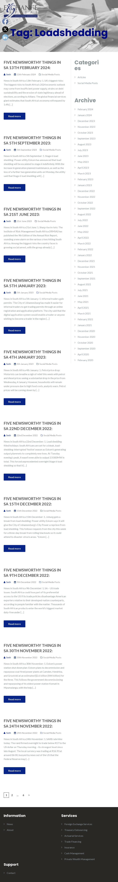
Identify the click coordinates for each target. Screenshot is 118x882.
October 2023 (85, 132)
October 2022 (85, 202)
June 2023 (83, 155)
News (10, 824)
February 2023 (85, 179)
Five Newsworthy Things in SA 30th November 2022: (32, 648)
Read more (14, 116)
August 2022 (84, 214)
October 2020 (85, 342)
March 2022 (84, 243)
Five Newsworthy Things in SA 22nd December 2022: (32, 426)
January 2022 (85, 255)
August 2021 (84, 284)
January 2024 (85, 115)
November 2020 (86, 336)
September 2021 (86, 278)
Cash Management (74, 853)
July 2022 (83, 220)
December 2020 (86, 330)
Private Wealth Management (79, 859)
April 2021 (83, 307)
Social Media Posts (51, 74)
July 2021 (83, 290)
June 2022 (83, 225)
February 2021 (85, 319)
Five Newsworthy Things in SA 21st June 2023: (32, 212)
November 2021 (86, 266)
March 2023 (84, 173)
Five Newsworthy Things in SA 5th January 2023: (32, 283)
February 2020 (85, 360)
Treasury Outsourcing (75, 829)
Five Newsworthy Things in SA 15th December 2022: (32, 501)
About (10, 829)
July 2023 (83, 150)
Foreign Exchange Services (78, 824)
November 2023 (86, 126)
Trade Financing (72, 841)
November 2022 (86, 196)
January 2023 (85, 185)
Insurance (69, 847)
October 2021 (85, 272)
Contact (11, 872)
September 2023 (86, 138)
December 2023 (86, 120)
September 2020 (86, 348)
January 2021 (85, 325)
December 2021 (86, 260)
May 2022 (83, 231)
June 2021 (83, 295)
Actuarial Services (73, 835)
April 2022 (83, 237)
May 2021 (83, 301)
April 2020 (83, 354)
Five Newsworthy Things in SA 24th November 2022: (32, 723)
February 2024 (85, 109)
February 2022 (85, 249)
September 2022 (86, 208)
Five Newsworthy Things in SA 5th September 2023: (32, 140)
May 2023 (83, 161)
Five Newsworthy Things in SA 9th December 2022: (32, 573)
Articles (82, 77)
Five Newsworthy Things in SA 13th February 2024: (32, 65)
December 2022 (86, 190)
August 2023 (84, 144)
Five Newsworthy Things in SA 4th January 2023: (32, 354)
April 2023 (83, 167)
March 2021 (84, 313)
